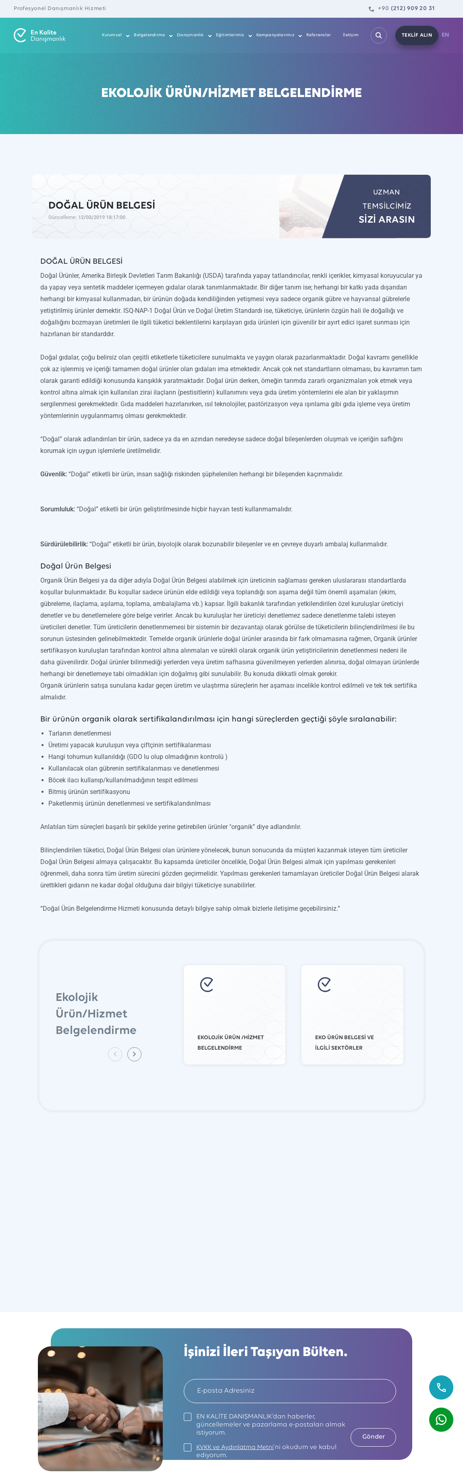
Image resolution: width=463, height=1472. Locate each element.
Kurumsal (114, 35)
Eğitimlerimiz (232, 35)
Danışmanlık (192, 35)
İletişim (352, 35)
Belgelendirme (150, 35)
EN (446, 35)
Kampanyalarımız (277, 35)
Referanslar (320, 35)
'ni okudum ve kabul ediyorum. (260, 1451)
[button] (135, 1054)
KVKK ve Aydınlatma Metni (238, 1447)
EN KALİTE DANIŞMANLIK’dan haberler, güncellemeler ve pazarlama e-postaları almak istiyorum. (260, 1424)
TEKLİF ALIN (415, 35)
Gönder (369, 1436)
